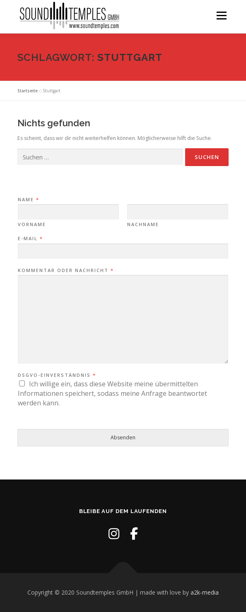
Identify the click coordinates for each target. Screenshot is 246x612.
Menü (221, 15)
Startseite (27, 91)
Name (28, 199)
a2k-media (205, 592)
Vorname (32, 224)
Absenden (123, 437)
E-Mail (30, 238)
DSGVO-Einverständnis (56, 375)
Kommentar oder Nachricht (65, 270)
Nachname (143, 224)
